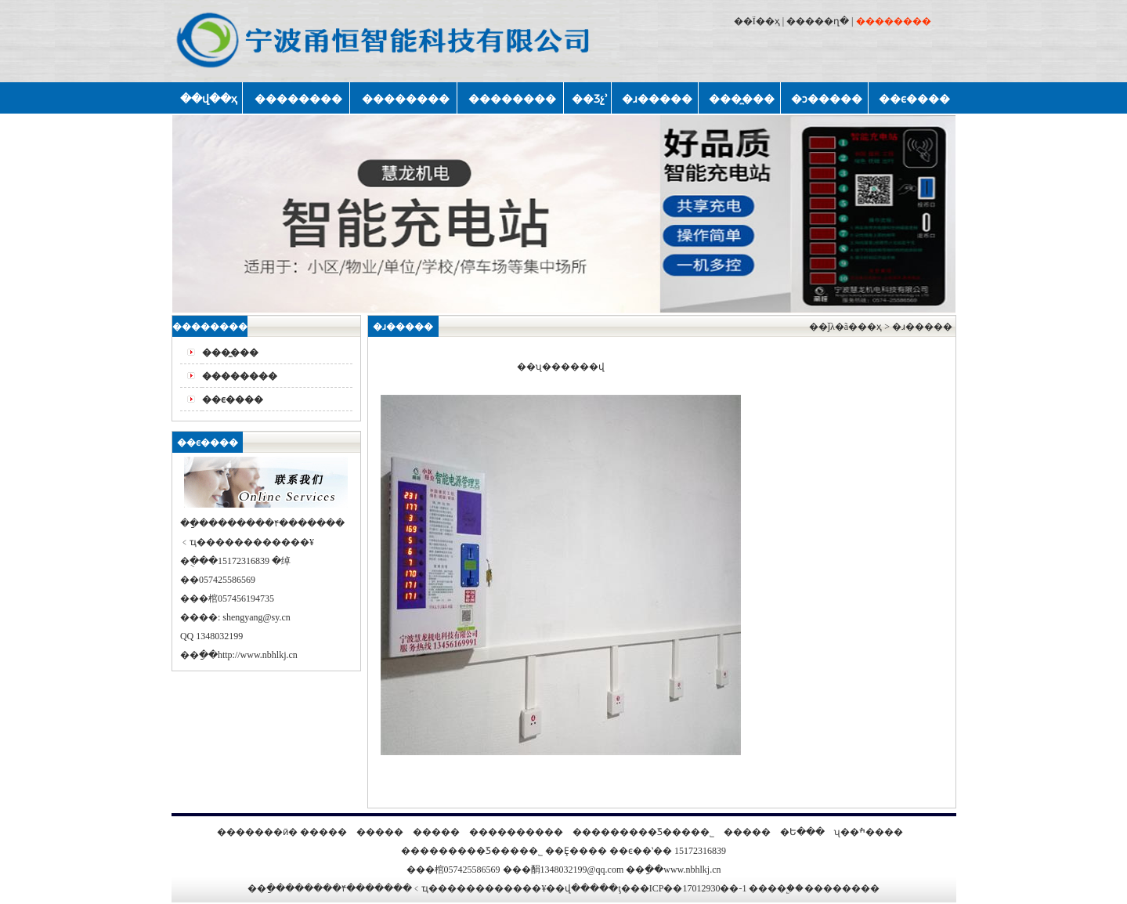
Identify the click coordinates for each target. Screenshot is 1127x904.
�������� (239, 376)
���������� (516, 831)
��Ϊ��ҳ (757, 21)
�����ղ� (817, 21)
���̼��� (230, 352)
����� (323, 831)
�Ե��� (802, 831)
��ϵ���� (232, 399)
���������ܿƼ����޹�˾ (643, 831)
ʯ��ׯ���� (868, 831)
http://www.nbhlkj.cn (258, 654)
